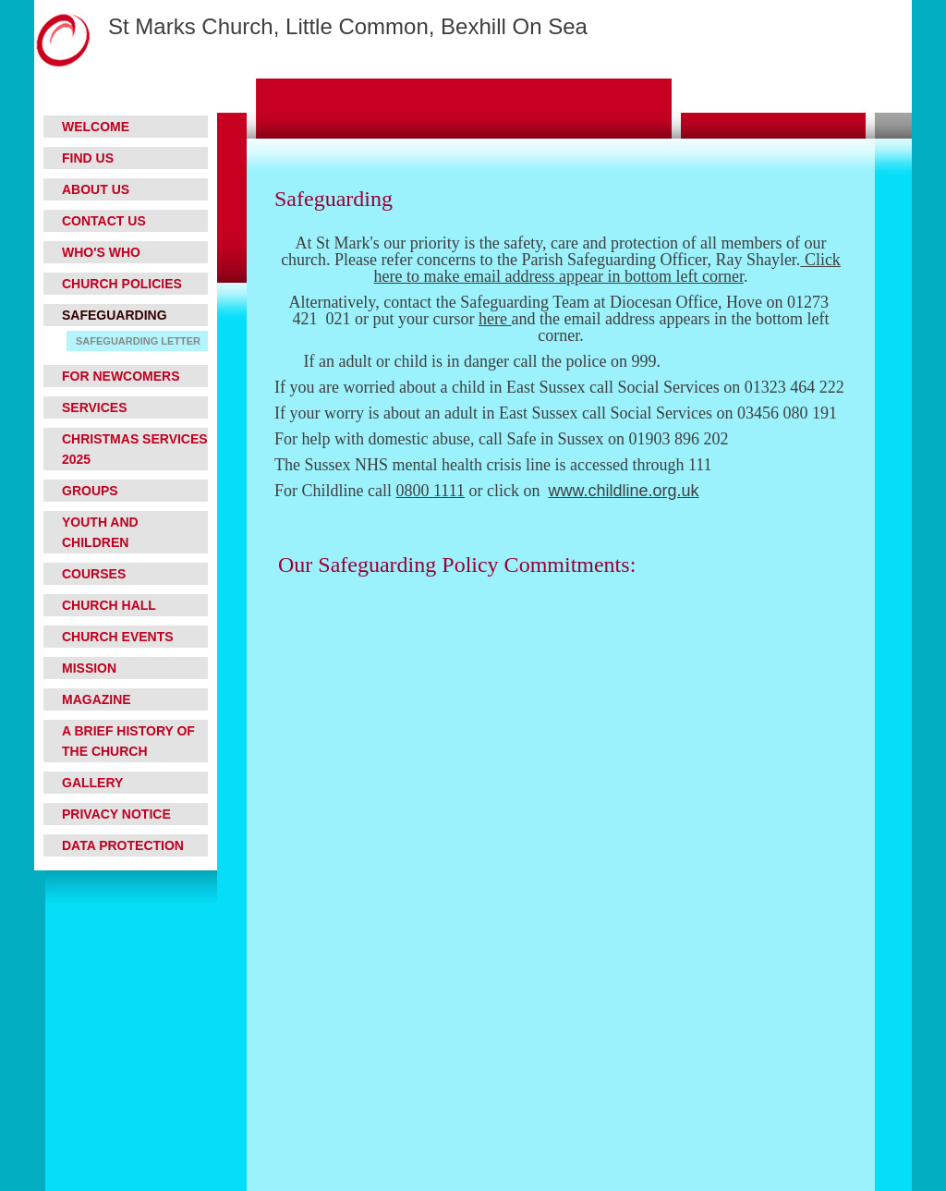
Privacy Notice (116, 814)
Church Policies (122, 283)
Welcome (95, 126)
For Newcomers (121, 376)
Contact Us (104, 220)
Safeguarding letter (138, 340)
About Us (95, 189)
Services (94, 407)
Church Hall (109, 605)
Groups (90, 490)
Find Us (88, 158)
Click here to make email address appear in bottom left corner (607, 268)
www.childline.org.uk (623, 490)
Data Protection (123, 845)
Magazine (96, 699)
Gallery (92, 782)
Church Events (118, 636)
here (495, 319)
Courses (94, 573)
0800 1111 (430, 490)
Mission (89, 668)
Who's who (101, 252)
